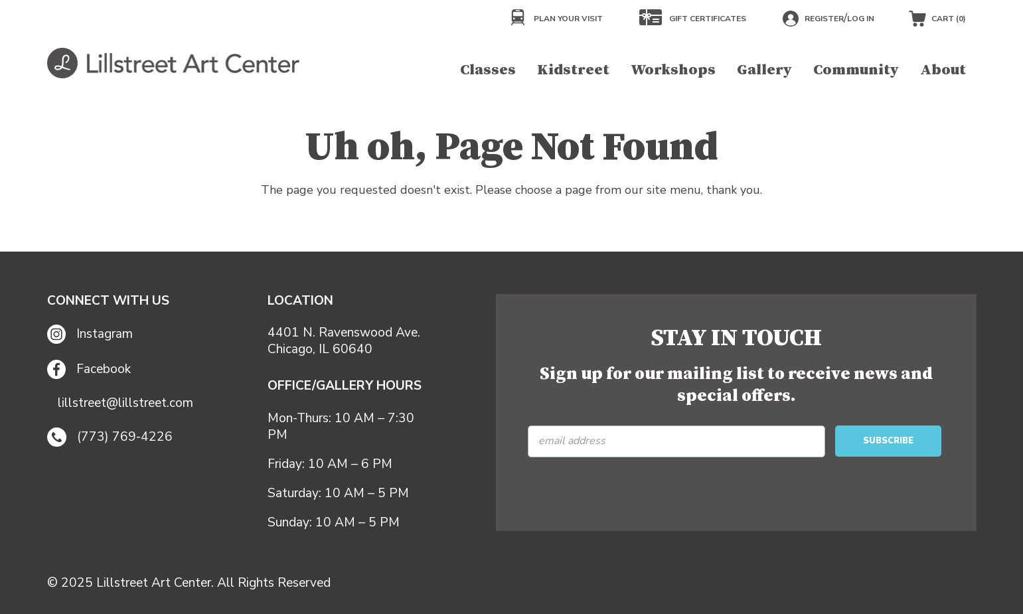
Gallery (764, 70)
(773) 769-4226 (110, 437)
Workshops (673, 70)
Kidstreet (573, 70)
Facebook (89, 369)
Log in (860, 19)
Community (856, 70)
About (943, 70)
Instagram (90, 334)
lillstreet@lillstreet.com (125, 403)
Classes (488, 70)
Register (824, 19)
